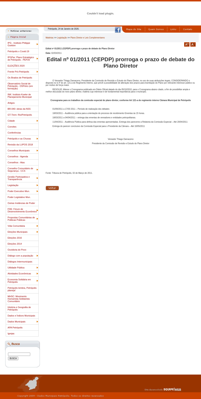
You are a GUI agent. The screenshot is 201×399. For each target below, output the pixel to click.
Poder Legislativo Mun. (19, 197)
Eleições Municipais (18, 232)
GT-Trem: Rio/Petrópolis (20, 115)
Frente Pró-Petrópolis (18, 71)
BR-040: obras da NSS (19, 109)
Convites (12, 126)
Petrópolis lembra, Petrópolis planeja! (22, 289)
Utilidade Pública (16, 267)
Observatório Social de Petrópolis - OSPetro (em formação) (20, 86)
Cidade (11, 121)
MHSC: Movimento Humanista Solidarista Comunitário (19, 298)
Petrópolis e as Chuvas (19, 138)
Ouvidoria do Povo (17, 249)
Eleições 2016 (15, 238)
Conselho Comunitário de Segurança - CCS (20, 169)
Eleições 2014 (15, 244)
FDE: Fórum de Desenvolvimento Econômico (22, 210)
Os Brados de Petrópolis (20, 77)
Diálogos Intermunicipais (20, 261)
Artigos (11, 103)
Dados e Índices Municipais (21, 315)
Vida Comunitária (16, 226)
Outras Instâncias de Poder (21, 203)
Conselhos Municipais (19, 150)
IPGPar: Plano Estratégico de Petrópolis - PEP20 (21, 58)
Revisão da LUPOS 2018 (20, 144)
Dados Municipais (16, 321)
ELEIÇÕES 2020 (16, 65)
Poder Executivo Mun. (19, 191)
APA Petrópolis (15, 327)
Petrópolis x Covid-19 (18, 51)
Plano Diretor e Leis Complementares (87, 38)
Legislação (13, 185)
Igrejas (11, 333)
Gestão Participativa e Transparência (19, 178)
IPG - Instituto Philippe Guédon (19, 44)
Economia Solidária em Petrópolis (19, 280)
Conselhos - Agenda (18, 156)
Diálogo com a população (20, 255)
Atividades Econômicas (19, 273)
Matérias (49, 38)
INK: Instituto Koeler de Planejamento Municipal (20, 95)
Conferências (14, 132)
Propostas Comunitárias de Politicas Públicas (21, 218)
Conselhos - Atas (16, 162)
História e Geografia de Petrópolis (19, 308)
